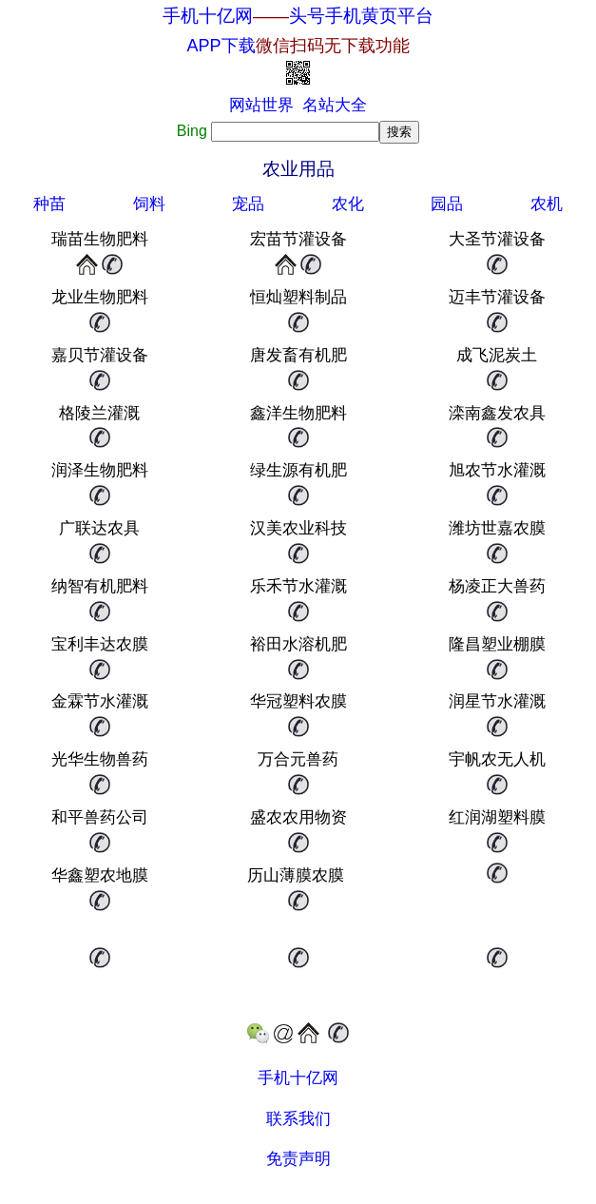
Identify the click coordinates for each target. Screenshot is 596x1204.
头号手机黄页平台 (361, 16)
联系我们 (298, 1119)
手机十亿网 (208, 16)
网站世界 (261, 105)
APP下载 (297, 45)
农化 (348, 204)
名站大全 (334, 105)
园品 (447, 204)
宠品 (248, 204)
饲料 (149, 204)
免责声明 (298, 1159)
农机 (546, 204)
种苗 (49, 204)
